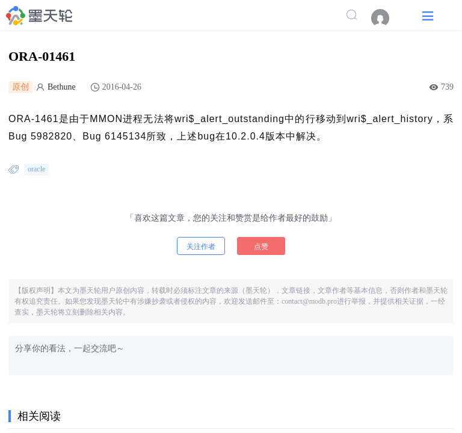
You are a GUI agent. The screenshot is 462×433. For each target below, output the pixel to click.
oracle (36, 169)
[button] (428, 15)
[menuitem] (386, 18)
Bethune (62, 86)
